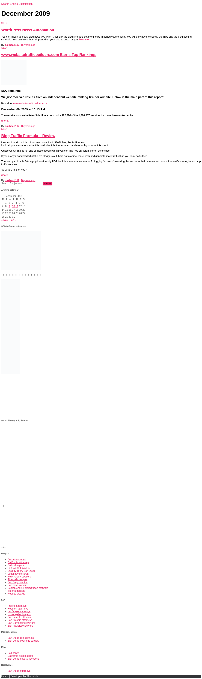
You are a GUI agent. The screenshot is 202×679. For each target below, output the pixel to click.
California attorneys (18, 562)
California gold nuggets (20, 656)
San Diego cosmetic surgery (23, 640)
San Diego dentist (17, 582)
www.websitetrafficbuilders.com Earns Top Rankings (48, 54)
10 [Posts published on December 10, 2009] (13, 206)
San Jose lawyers (17, 585)
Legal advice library (18, 573)
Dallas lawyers (16, 565)
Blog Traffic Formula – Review (28, 136)
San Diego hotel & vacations (23, 658)
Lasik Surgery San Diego (22, 571)
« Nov (4, 220)
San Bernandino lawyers (21, 623)
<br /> (101, 396)
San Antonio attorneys (20, 620)
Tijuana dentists (16, 590)
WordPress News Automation (27, 30)
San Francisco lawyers (20, 625)
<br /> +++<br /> (101, 444)
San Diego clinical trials (21, 638)
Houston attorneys (18, 608)
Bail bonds (13, 653)
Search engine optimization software (28, 588)
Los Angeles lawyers (19, 614)
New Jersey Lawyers (19, 576)
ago (28, 45)
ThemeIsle (32, 676)
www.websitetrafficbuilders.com (30, 103)
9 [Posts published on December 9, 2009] (9, 206)
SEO (4, 23)
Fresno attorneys (17, 605)
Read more (84, 39)
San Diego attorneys (19, 671)
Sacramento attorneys (20, 617)
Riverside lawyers (17, 579)
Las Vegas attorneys (19, 611)
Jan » (13, 220)
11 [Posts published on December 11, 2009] (16, 206)
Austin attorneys (17, 559)
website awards (16, 593)
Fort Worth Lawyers (19, 568)
